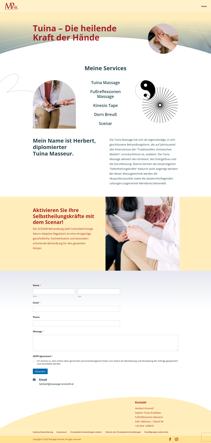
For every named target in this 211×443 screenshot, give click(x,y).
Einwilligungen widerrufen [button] (156, 432)
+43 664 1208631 (144, 425)
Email (37, 302)
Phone (36, 317)
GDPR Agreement (43, 356)
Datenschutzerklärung (43, 432)
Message (38, 331)
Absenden (40, 371)
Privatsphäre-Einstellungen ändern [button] (86, 432)
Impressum (62, 432)
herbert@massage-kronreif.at (56, 384)
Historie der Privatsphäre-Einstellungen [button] (123, 432)
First (35, 296)
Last (79, 296)
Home (204, 6)
